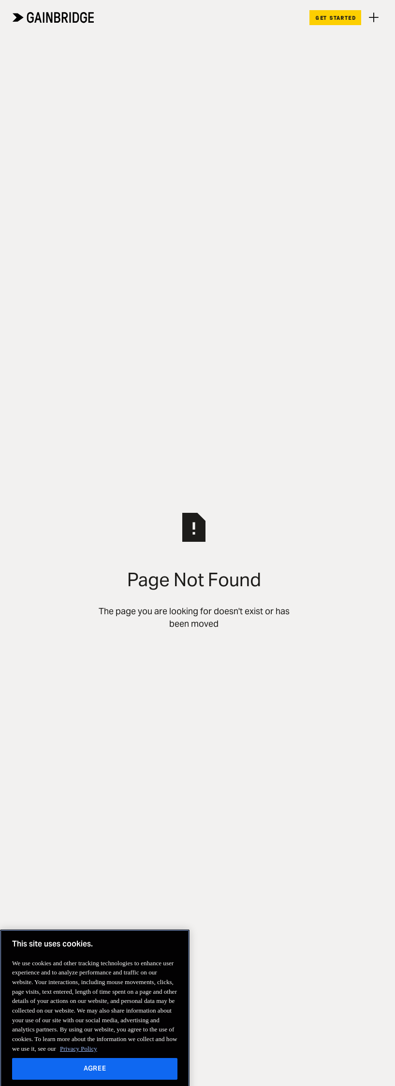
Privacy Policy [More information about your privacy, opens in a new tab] (78, 1054)
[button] (373, 17)
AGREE (95, 1074)
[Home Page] (53, 17)
